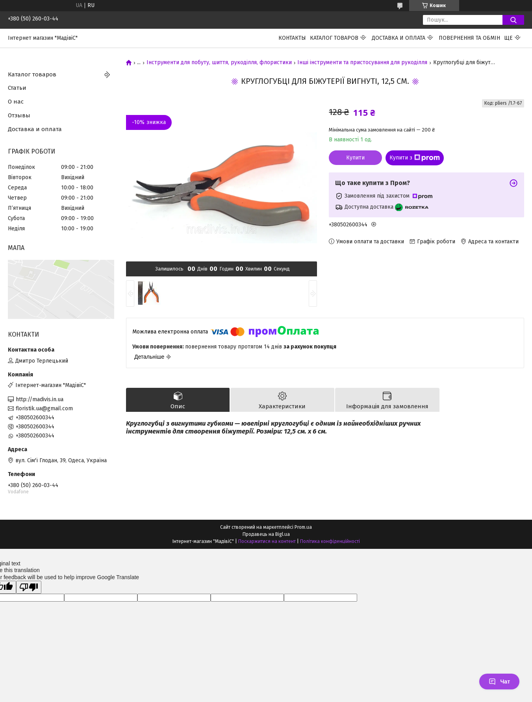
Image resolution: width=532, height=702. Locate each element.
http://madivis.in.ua (39, 399)
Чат (499, 681)
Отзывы (19, 115)
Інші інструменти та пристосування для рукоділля (362, 62)
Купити (355, 157)
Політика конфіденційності (330, 541)
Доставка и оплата (398, 38)
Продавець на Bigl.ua (266, 534)
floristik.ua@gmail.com (44, 408)
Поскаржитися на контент (267, 541)
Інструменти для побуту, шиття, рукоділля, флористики (219, 62)
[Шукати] (513, 20)
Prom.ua (303, 527)
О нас (16, 101)
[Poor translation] (28, 587)
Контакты (292, 38)
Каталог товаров (334, 38)
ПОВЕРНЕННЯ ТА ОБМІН (469, 38)
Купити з (414, 157)
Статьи (17, 87)
